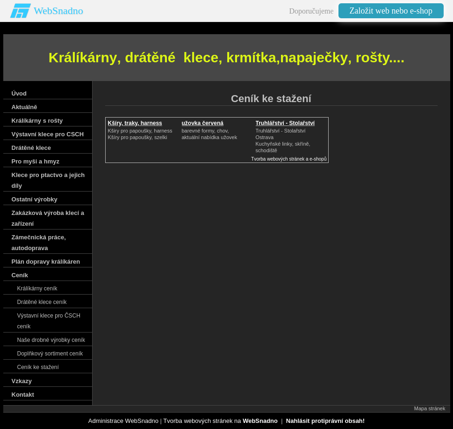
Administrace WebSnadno (123, 420)
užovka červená (202, 123)
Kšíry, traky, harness (135, 123)
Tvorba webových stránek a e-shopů (288, 159)
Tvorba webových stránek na (220, 420)
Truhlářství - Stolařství (285, 123)
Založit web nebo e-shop (391, 10)
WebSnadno (58, 10)
